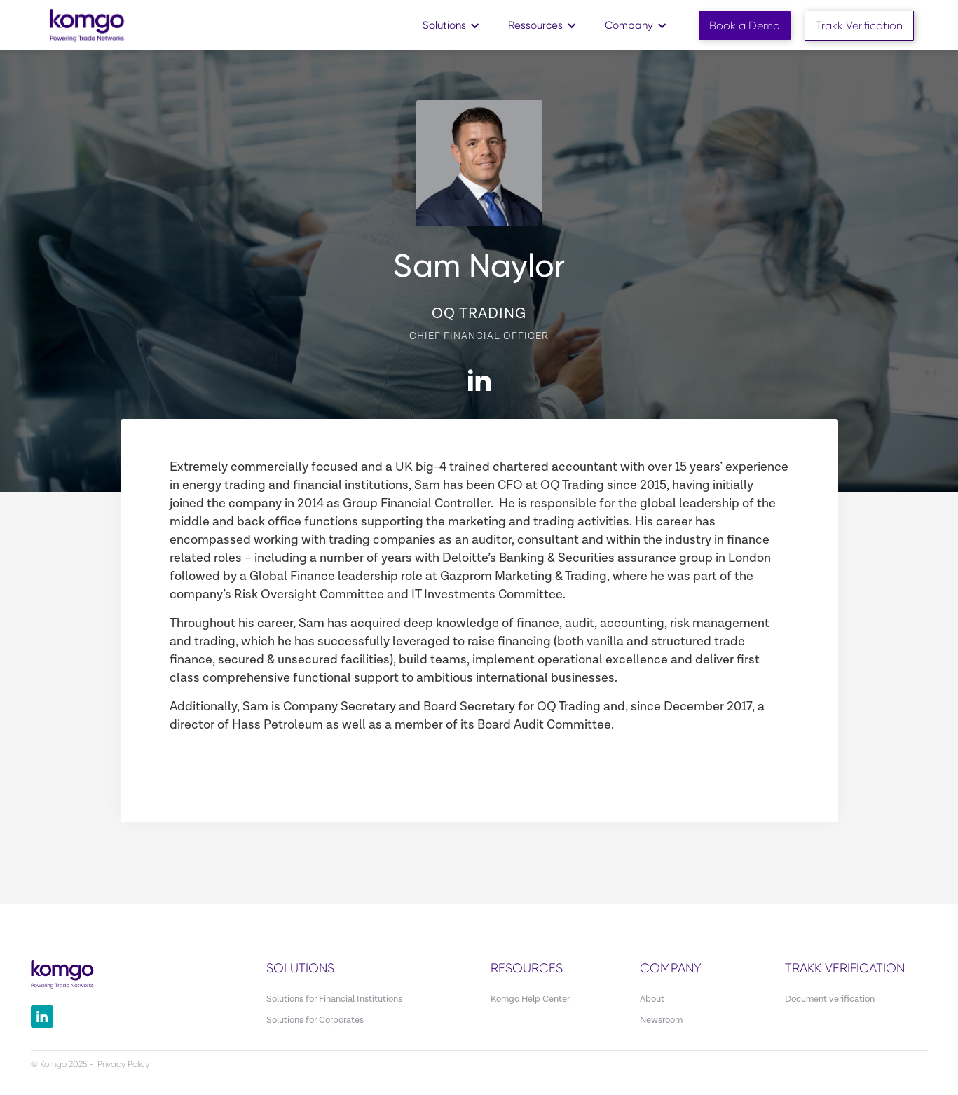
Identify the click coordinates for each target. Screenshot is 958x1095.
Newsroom (661, 1020)
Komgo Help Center (530, 999)
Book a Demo (744, 25)
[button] (451, 26)
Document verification (830, 999)
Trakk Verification (859, 25)
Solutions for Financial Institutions (334, 999)
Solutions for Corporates (315, 1020)
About (652, 999)
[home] (87, 25)
